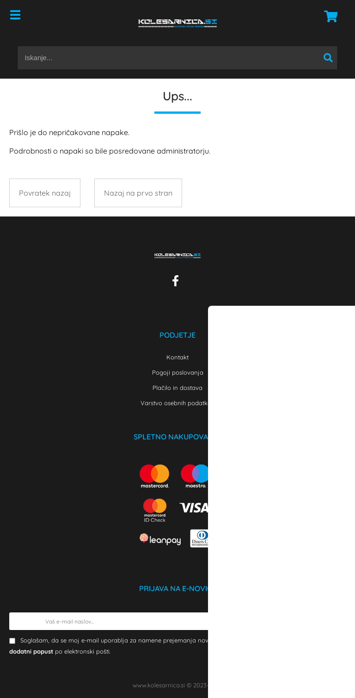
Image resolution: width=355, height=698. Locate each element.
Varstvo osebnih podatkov (177, 403)
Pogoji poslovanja (177, 372)
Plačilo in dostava (177, 387)
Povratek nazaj (45, 193)
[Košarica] (328, 16)
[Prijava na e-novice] (337, 621)
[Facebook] (178, 282)
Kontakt (177, 357)
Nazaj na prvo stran (138, 193)
